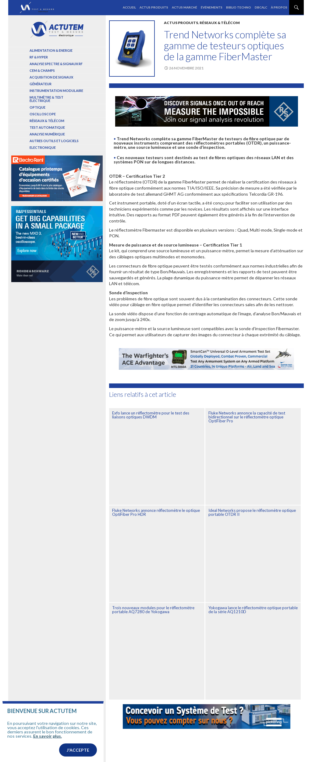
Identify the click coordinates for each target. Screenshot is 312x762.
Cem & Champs (42, 70)
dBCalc (261, 7)
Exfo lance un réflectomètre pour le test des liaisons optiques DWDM (150, 415)
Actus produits (154, 7)
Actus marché (184, 7)
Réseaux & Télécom (220, 22)
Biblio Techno (238, 7)
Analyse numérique (47, 134)
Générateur (40, 84)
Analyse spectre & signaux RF (56, 64)
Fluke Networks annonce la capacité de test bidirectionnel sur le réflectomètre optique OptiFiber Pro (246, 417)
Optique (37, 107)
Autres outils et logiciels (54, 141)
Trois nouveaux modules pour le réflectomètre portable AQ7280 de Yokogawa (153, 609)
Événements (211, 7)
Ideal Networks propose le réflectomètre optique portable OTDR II (252, 512)
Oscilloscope (43, 114)
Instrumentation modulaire (56, 91)
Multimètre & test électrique (46, 99)
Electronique (43, 147)
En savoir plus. (47, 758)
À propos (279, 7)
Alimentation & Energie (51, 50)
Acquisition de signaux (51, 77)
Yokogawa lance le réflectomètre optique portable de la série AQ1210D (253, 609)
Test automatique (47, 127)
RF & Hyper (39, 57)
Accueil (129, 7)
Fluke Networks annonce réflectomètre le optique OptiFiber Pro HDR (156, 512)
